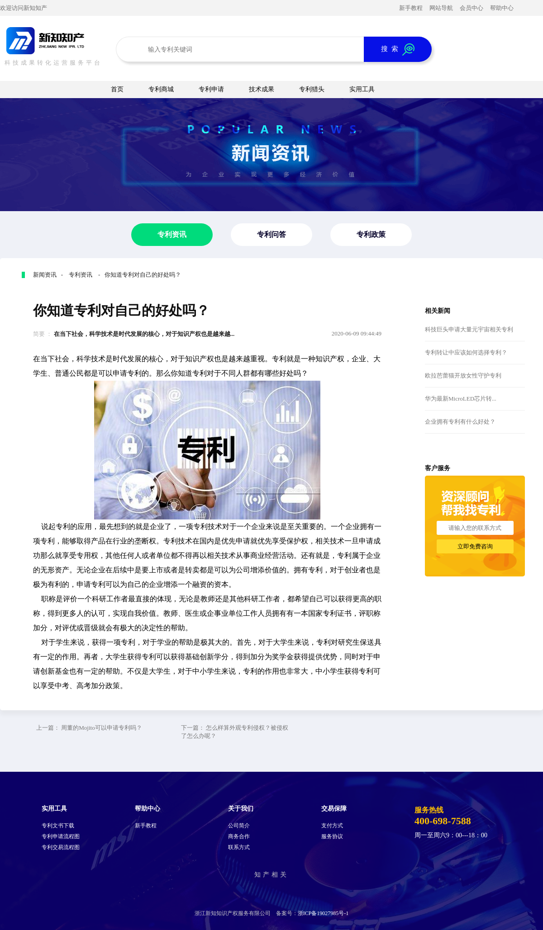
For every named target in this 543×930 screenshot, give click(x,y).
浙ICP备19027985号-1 (323, 913)
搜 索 (397, 49)
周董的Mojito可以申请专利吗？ (101, 727)
